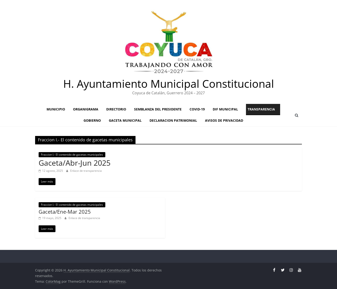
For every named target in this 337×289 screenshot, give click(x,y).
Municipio (56, 109)
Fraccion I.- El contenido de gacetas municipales (72, 155)
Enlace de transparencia (86, 171)
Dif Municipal (225, 109)
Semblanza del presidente (158, 109)
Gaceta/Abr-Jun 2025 (74, 163)
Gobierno (92, 120)
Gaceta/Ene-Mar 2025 (65, 211)
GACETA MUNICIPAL (125, 120)
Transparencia (261, 109)
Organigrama (85, 109)
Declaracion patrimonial (173, 120)
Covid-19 (197, 109)
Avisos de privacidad (224, 120)
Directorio (116, 109)
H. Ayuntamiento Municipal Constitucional (168, 83)
